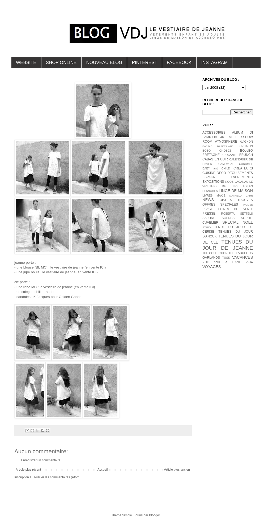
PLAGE (207, 209)
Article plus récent (28, 469)
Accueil (102, 469)
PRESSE (208, 213)
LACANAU (241, 181)
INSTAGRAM (214, 62)
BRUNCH (246, 155)
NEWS (208, 200)
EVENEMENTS (242, 177)
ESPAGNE (210, 177)
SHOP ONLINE (61, 62)
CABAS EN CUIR (215, 159)
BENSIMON (245, 146)
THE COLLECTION (214, 253)
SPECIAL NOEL (237, 222)
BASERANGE (225, 146)
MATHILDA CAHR (241, 195)
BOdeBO (246, 150)
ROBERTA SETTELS (237, 213)
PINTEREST (144, 62)
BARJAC (207, 146)
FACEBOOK (179, 62)
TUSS (226, 257)
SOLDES (228, 218)
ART (223, 137)
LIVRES (207, 195)
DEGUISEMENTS (240, 173)
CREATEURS (243, 168)
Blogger (154, 515)
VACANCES (242, 257)
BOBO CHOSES (216, 150)
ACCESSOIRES (214, 132)
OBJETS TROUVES (236, 200)
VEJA (249, 262)
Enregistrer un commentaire (40, 460)
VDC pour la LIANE (221, 262)
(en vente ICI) (95, 267)
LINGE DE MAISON (236, 191)
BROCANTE (229, 154)
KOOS (229, 181)
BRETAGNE (211, 155)
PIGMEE (248, 204)
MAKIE (221, 195)
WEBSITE (26, 62)
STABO (206, 227)
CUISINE (208, 173)
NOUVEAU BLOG (104, 62)
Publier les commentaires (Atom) (57, 477)
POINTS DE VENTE (235, 209)
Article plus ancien (177, 469)
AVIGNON (246, 141)
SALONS (208, 218)
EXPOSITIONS (213, 182)
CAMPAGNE (226, 163)
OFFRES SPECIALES (220, 204)
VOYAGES (211, 267)
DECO (221, 173)
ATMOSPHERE (226, 141)
